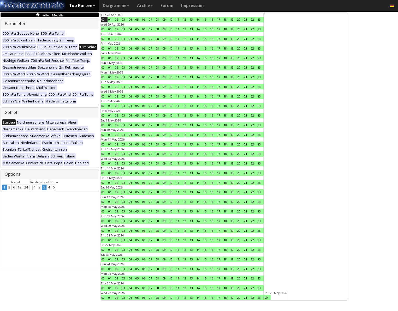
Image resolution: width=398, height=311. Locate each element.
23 (259, 19)
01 (109, 19)
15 (204, 19)
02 (116, 19)
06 (143, 19)
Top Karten (82, 5)
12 (19, 187)
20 (238, 19)
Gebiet (11, 112)
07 (150, 19)
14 (198, 19)
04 (130, 19)
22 (252, 19)
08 (157, 19)
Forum (167, 5)
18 (225, 19)
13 (191, 19)
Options (12, 174)
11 (177, 19)
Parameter (15, 23)
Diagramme (116, 5)
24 (26, 187)
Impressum (192, 5)
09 (164, 19)
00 (103, 19)
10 (171, 19)
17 (218, 19)
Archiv (145, 5)
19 (232, 19)
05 (137, 19)
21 (245, 19)
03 (123, 19)
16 (211, 19)
